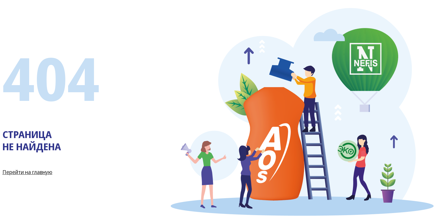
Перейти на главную (27, 172)
